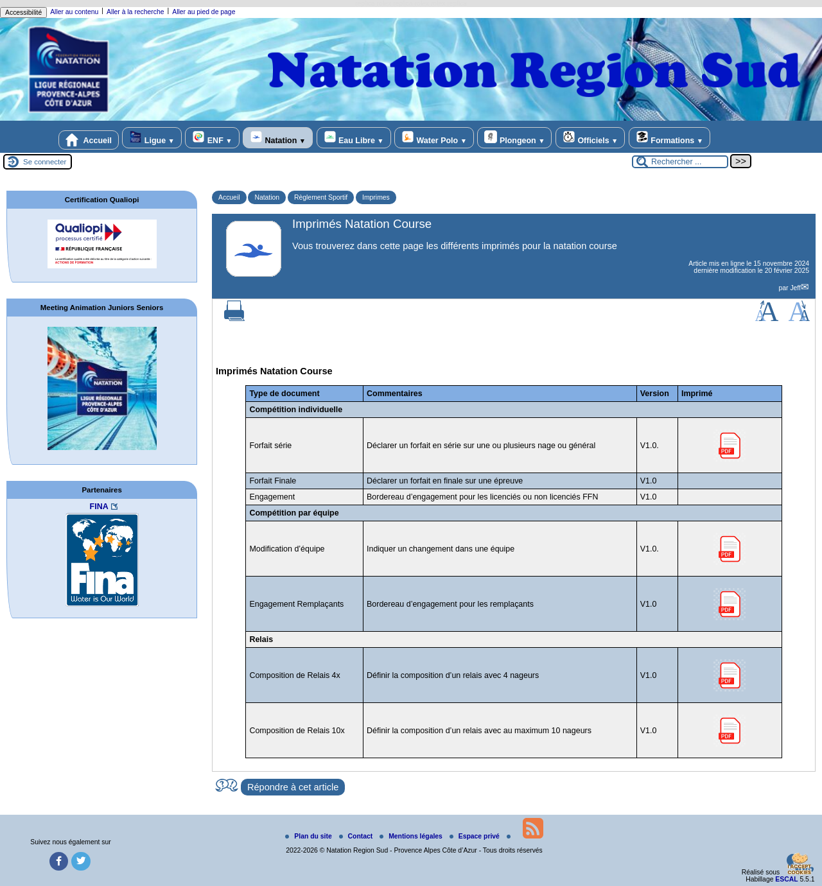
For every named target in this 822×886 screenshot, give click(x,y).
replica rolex (373, 3)
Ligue (151, 137)
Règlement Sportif (320, 197)
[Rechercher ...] (680, 161)
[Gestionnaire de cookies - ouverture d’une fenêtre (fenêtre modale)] (799, 865)
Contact (357, 836)
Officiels (590, 137)
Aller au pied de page (203, 11)
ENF (212, 137)
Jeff (795, 287)
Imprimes (376, 197)
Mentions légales (412, 836)
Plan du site (309, 836)
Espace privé (476, 836)
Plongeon (514, 137)
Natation (278, 137)
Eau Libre (354, 137)
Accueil (89, 140)
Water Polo (434, 137)
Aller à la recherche (135, 11)
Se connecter (44, 162)
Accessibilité (23, 12)
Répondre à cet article (292, 787)
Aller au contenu (74, 11)
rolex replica (449, 3)
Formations (669, 137)
